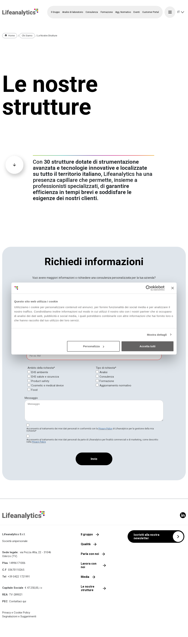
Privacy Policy (105, 428)
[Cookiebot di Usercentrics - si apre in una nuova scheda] (148, 288)
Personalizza (93, 346)
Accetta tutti (148, 346)
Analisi (103, 372)
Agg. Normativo (123, 12)
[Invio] (94, 459)
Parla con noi (90, 554)
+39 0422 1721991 (19, 576)
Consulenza (107, 376)
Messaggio (31, 398)
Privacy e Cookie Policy (16, 612)
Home (11, 35)
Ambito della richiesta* (41, 367)
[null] (106, 368)
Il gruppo (87, 534)
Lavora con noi (88, 565)
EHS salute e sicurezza (45, 376)
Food (34, 390)
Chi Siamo (27, 35)
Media (85, 577)
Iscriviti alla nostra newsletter (146, 536)
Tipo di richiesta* (106, 367)
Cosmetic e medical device (47, 385)
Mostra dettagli (157, 334)
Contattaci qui (17, 601)
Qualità (86, 544)
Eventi (136, 12)
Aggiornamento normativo (115, 385)
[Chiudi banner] (172, 288)
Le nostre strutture (87, 588)
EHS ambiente (39, 372)
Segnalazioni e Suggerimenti (19, 616)
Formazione (107, 381)
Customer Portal (150, 12)
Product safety (40, 381)
